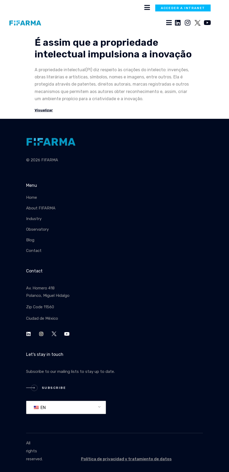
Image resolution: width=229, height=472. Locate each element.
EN (40, 407)
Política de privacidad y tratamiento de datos (126, 459)
